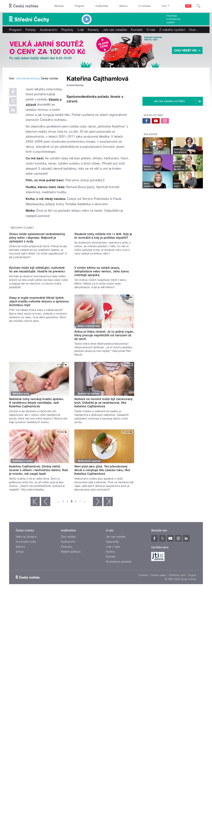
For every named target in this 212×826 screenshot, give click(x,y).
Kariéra (110, 654)
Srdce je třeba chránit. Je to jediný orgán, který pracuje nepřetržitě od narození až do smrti (104, 437)
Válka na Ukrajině (26, 639)
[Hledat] (198, 6)
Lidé (81, 30)
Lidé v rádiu (113, 649)
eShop (20, 654)
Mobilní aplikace (71, 654)
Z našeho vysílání (172, 30)
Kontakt (136, 30)
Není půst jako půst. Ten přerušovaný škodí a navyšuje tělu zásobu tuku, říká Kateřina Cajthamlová (102, 572)
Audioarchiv (173, 19)
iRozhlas (59, 6)
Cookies (143, 677)
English (192, 677)
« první (35, 604)
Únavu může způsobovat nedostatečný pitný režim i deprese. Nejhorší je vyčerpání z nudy (37, 306)
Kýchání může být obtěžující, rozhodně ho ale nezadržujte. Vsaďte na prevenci (37, 372)
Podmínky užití (177, 677)
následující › (97, 604)
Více (193, 30)
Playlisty (67, 30)
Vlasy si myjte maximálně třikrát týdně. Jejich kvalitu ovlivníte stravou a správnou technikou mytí (39, 437)
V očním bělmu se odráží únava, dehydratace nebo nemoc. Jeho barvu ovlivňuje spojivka (101, 374)
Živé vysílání (68, 639)
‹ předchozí (45, 604)
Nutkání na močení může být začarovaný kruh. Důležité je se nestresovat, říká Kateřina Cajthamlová (103, 505)
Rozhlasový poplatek (119, 664)
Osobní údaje (158, 677)
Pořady (31, 30)
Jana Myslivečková (27, 128)
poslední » (108, 604)
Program (79, 6)
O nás (151, 30)
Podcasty (67, 649)
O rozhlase (145, 6)
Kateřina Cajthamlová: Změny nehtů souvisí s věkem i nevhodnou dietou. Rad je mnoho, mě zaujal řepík (38, 572)
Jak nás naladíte (115, 30)
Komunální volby (26, 644)
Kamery (170, 22)
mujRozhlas (101, 6)
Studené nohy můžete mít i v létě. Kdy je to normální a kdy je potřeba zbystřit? (103, 304)
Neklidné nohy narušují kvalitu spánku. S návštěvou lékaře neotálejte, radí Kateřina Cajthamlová (36, 505)
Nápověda (112, 644)
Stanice (123, 6)
